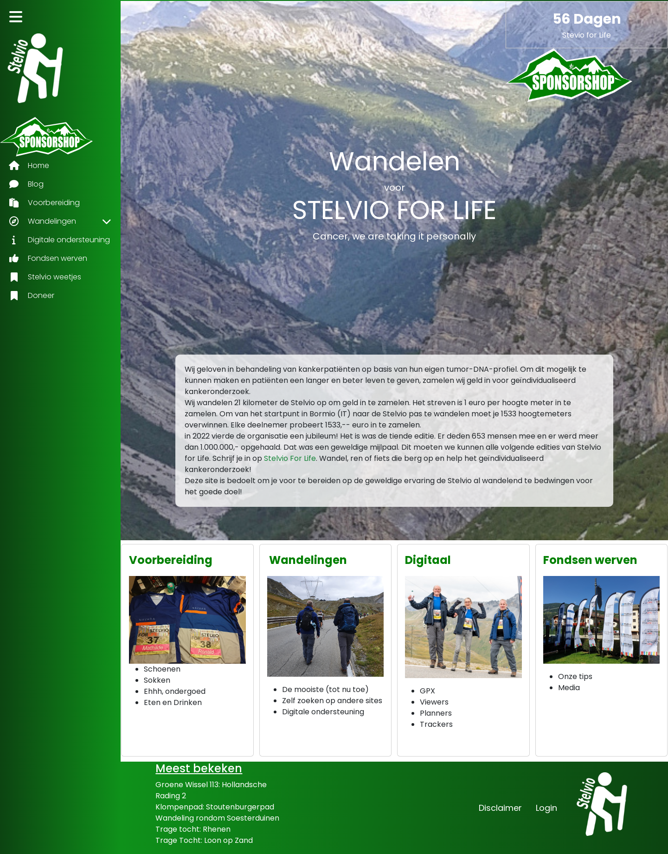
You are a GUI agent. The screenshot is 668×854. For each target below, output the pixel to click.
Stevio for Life (586, 35)
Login (546, 808)
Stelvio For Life (290, 458)
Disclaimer (500, 808)
